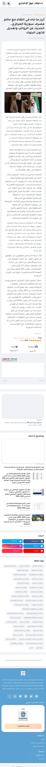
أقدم (5, 381)
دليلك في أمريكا (15, 618)
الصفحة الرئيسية (39, 15)
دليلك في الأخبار (27, 15)
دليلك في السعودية (36, 587)
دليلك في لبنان (18, 635)
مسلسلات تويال (39, 746)
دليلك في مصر (11, 639)
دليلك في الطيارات (21, 592)
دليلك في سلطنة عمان (35, 626)
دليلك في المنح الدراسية (35, 613)
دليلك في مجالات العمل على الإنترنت (31, 639)
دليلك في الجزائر (37, 579)
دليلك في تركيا (24, 622)
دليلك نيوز (39, 648)
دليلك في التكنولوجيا (36, 575)
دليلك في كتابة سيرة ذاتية (34, 635)
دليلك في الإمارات (10, 566)
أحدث (40, 381)
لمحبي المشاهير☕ (23, 726)
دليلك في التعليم (22, 570)
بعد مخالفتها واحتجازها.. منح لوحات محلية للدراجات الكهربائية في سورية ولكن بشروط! (24, 468)
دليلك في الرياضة (23, 583)
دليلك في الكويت (37, 605)
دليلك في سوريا (18, 338)
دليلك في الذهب (37, 583)
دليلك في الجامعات (19, 575)
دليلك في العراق (37, 596)
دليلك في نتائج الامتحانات (34, 643)
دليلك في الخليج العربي (21, 579)
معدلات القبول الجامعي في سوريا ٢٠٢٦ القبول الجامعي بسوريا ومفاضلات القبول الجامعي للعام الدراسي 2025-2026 (17, 493)
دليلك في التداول (37, 570)
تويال (43, 740)
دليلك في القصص (17, 600)
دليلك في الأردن (24, 566)
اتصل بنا (42, 759)
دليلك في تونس (12, 622)
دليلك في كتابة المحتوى (22, 631)
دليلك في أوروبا (38, 622)
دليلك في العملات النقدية (34, 600)
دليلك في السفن (21, 587)
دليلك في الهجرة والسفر (15, 613)
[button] (43, 3)
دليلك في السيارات (37, 592)
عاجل (31, 648)
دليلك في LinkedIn (17, 643)
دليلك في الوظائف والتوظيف (33, 618)
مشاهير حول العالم (38, 743)
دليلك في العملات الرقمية (20, 596)
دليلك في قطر (38, 631)
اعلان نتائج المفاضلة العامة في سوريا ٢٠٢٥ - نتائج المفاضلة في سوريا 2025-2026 (18, 506)
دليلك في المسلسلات (21, 605)
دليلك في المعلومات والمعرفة (33, 609)
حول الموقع (40, 755)
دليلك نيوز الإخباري (29, 3)
